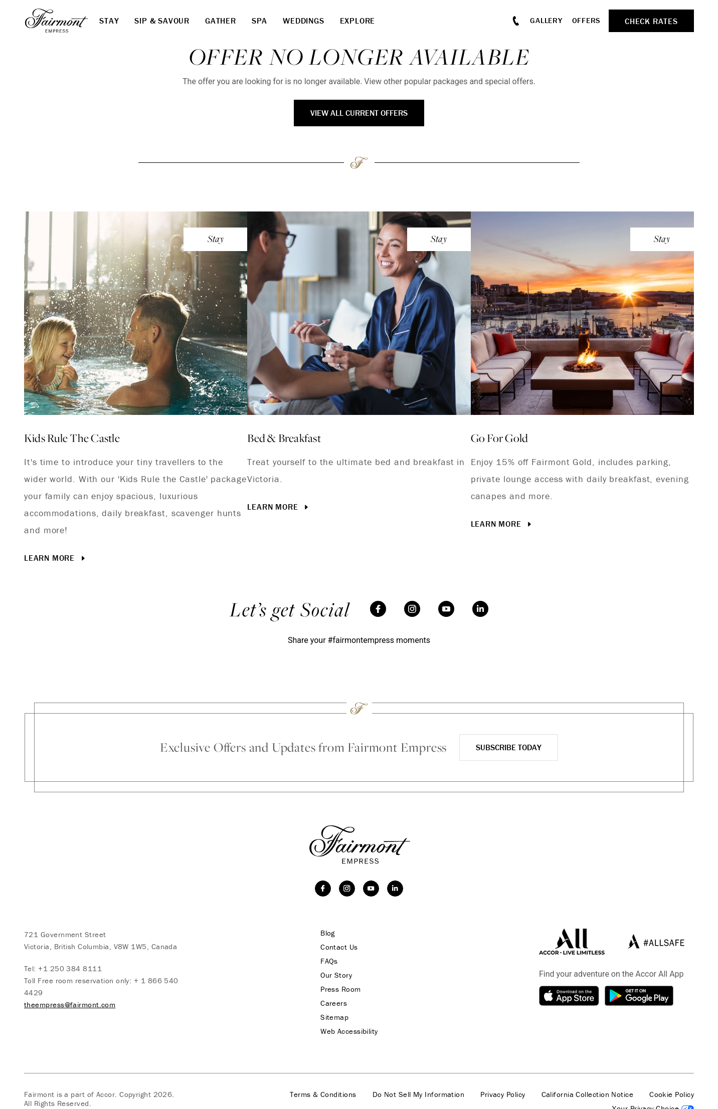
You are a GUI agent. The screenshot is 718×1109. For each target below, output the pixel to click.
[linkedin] (480, 609)
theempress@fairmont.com (69, 1004)
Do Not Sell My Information (419, 1094)
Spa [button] (259, 21)
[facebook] (378, 609)
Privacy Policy (502, 1094)
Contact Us (339, 947)
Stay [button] (109, 21)
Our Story (336, 975)
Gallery (546, 20)
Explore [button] (358, 21)
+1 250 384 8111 (70, 968)
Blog (327, 933)
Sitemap (334, 1017)
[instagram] (412, 609)
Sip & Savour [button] (162, 21)
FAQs (329, 961)
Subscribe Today (509, 747)
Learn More (55, 558)
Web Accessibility (349, 1031)
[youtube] (446, 609)
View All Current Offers (359, 113)
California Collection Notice (588, 1094)
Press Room (340, 989)
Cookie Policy (671, 1094)
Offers (586, 20)
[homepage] (61, 20)
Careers (333, 1003)
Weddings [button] (303, 21)
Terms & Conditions (323, 1094)
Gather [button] (220, 21)
